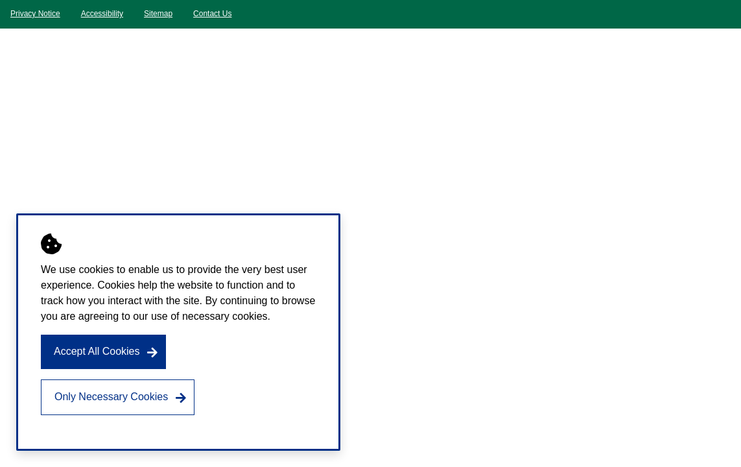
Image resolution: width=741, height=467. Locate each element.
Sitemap (158, 13)
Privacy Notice (35, 13)
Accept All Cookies (97, 351)
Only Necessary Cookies (111, 396)
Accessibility (102, 13)
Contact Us (212, 13)
